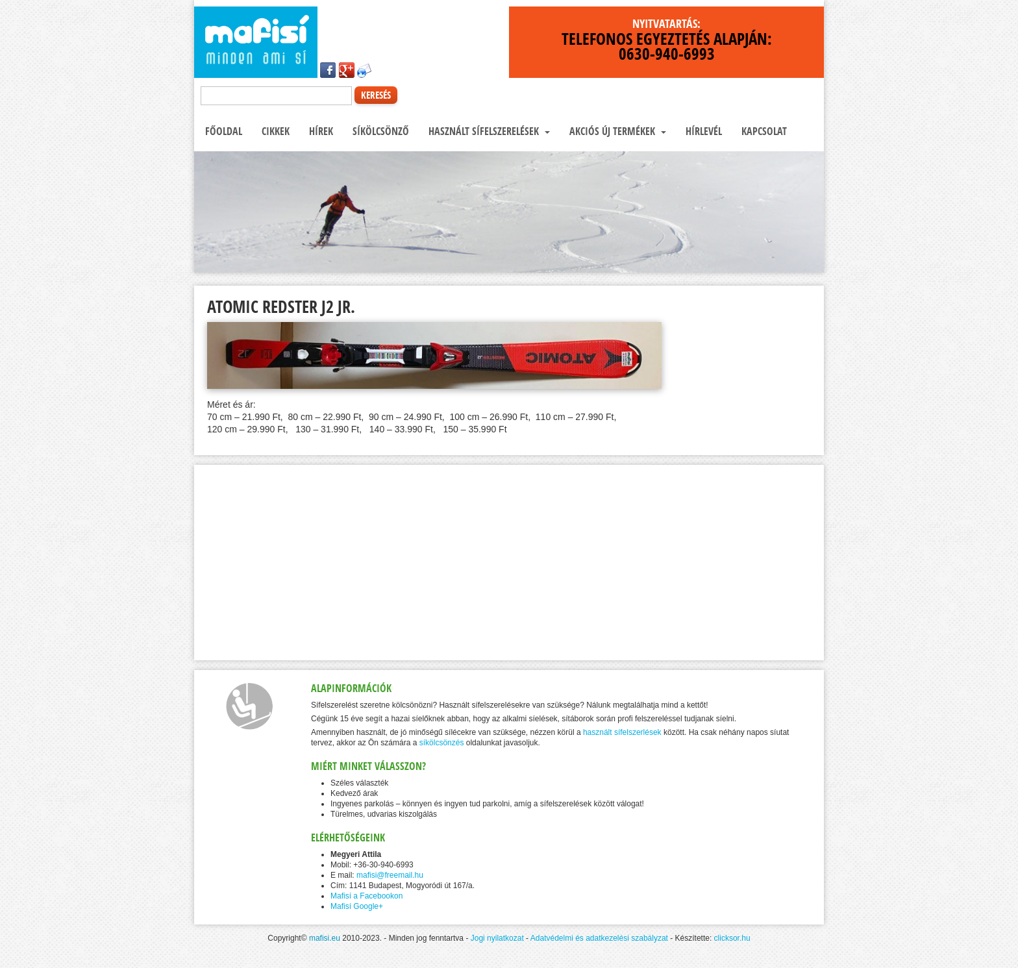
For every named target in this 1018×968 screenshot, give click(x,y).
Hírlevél (702, 131)
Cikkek (274, 131)
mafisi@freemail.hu (389, 875)
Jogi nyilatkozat (497, 938)
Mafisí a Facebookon (366, 895)
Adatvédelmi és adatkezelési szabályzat (599, 938)
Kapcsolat (763, 131)
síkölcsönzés (441, 742)
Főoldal (222, 131)
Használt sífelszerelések (488, 131)
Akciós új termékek (616, 131)
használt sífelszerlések (622, 732)
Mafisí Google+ (356, 906)
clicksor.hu (732, 938)
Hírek (319, 131)
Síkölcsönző (379, 131)
